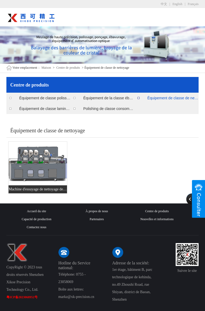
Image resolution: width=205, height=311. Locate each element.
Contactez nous (36, 227)
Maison (46, 67)
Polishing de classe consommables (109, 109)
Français (193, 4)
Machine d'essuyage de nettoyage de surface (38, 189)
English (177, 4)
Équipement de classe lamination (44, 109)
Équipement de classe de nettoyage (173, 98)
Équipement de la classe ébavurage (109, 98)
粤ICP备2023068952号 (22, 297)
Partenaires (97, 219)
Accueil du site (36, 211)
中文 (164, 4)
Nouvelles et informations (157, 219)
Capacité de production (36, 219)
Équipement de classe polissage (44, 98)
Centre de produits (68, 67)
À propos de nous (96, 211)
